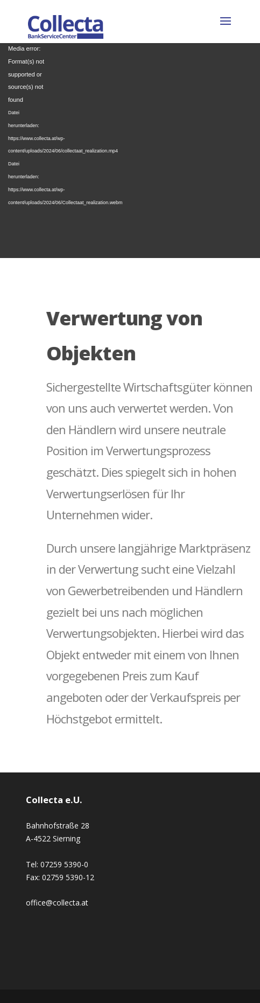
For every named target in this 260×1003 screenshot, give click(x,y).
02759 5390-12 (68, 877)
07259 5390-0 (64, 864)
